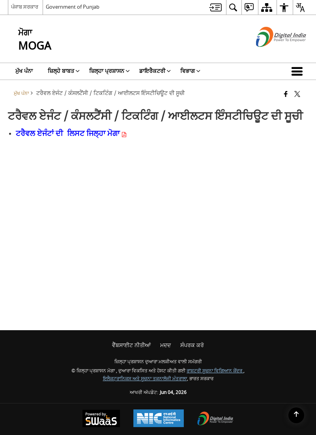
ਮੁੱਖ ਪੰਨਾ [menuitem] (24, 71)
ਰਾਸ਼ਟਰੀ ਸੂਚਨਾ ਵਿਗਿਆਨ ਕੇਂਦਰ (215, 371)
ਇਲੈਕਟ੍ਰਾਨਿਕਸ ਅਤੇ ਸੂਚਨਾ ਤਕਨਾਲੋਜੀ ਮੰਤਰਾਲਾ (145, 379)
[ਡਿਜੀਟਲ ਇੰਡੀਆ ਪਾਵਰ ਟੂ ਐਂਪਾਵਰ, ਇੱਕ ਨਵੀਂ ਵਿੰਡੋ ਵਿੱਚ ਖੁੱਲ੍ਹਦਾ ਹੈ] (215, 419)
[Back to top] (296, 415)
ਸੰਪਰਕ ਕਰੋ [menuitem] (192, 345)
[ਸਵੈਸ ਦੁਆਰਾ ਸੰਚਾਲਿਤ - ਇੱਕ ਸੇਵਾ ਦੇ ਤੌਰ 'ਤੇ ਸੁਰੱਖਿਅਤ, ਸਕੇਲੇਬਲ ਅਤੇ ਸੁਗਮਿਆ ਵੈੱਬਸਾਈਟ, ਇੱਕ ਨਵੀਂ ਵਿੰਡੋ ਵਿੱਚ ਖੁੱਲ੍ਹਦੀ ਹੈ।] (101, 419)
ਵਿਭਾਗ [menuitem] (190, 71)
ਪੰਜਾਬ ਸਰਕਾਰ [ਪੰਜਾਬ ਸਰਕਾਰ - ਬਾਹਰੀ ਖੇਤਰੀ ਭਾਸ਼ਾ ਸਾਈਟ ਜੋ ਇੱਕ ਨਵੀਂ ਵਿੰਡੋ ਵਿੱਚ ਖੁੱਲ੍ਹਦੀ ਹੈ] (24, 7)
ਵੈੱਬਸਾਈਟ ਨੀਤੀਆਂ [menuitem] (131, 345)
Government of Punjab (72, 7)
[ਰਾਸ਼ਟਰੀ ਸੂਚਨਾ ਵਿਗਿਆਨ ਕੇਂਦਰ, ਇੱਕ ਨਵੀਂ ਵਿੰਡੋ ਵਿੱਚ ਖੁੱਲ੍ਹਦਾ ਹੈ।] (158, 419)
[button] (298, 71)
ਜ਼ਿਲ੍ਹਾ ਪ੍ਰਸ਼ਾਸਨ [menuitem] (109, 71)
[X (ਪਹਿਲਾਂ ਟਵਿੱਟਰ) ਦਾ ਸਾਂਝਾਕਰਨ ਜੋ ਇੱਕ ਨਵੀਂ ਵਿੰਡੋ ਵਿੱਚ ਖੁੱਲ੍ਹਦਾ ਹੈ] (297, 94)
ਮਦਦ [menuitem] (165, 345)
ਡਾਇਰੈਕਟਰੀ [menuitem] (155, 71)
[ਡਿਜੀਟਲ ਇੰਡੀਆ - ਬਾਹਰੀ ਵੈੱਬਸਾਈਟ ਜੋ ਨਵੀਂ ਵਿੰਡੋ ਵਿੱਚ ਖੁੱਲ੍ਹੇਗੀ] (271, 54)
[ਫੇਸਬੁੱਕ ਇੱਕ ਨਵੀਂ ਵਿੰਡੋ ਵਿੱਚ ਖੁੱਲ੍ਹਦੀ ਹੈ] (286, 94)
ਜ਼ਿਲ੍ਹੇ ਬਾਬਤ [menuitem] (64, 71)
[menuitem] (215, 7)
